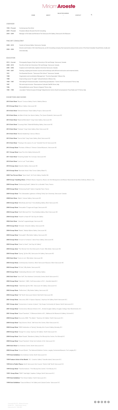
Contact (78, 15)
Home (33, 15)
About (48, 15)
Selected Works (63, 14)
